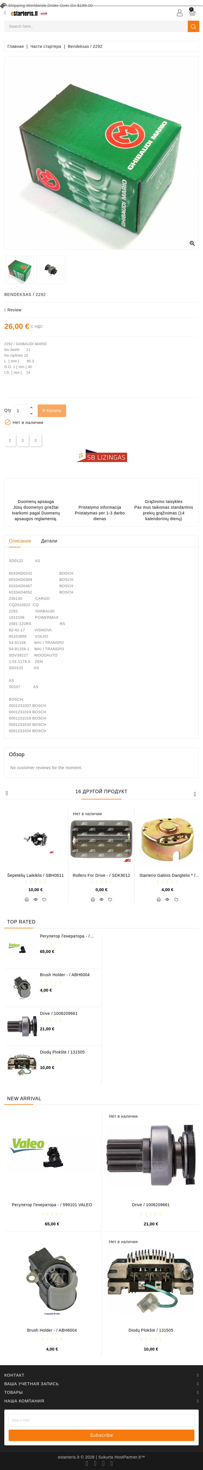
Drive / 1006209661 (59, 1013)
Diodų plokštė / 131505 (62, 1052)
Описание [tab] (20, 541)
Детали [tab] (49, 541)
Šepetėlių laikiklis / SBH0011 (35, 875)
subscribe (101, 1435)
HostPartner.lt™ (129, 1457)
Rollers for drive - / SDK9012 (101, 875)
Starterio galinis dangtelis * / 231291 (167, 877)
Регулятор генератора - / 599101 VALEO (65, 938)
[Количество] (21, 410)
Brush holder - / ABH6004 (65, 974)
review (13, 310)
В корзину (52, 410)
